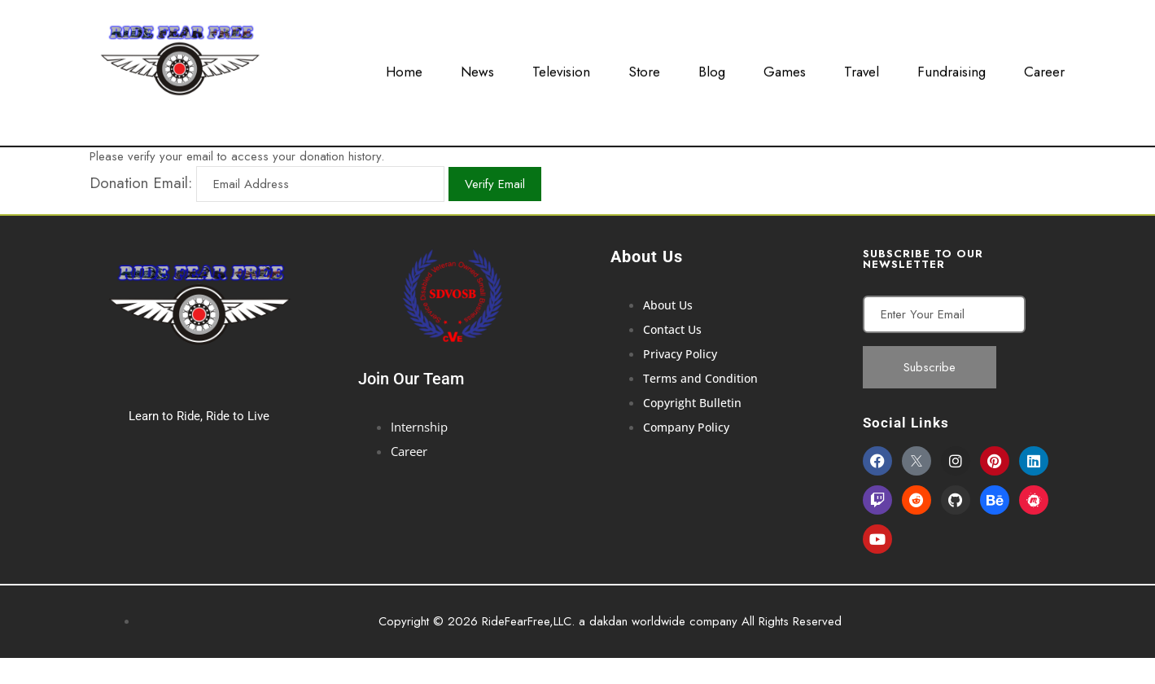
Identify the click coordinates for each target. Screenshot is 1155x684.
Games (784, 68)
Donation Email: (141, 183)
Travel (861, 68)
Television (561, 68)
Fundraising (951, 68)
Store (644, 68)
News (477, 68)
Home (404, 68)
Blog (711, 68)
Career (1044, 68)
